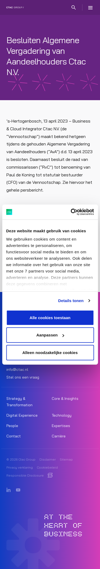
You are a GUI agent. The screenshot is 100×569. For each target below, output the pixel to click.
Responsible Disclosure (25, 475)
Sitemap (66, 459)
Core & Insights (65, 398)
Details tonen (70, 300)
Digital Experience (22, 415)
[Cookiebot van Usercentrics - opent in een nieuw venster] (71, 212)
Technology (61, 415)
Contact (13, 436)
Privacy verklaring (19, 467)
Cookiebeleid (47, 467)
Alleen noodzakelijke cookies (50, 352)
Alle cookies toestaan (50, 317)
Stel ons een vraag (22, 377)
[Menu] (90, 7)
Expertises (61, 425)
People (12, 425)
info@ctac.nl (17, 369)
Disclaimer (47, 459)
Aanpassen (50, 335)
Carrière (59, 436)
